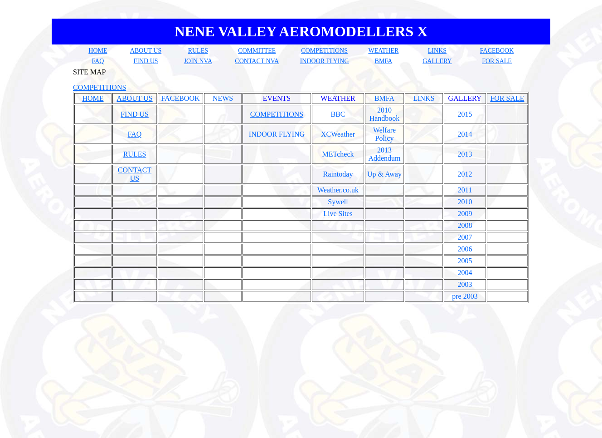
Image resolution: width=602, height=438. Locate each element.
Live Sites (337, 213)
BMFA (384, 61)
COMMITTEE (257, 50)
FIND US (146, 61)
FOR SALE (497, 61)
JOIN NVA (198, 61)
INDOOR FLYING (324, 61)
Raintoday (338, 174)
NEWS (223, 98)
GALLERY (437, 61)
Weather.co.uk (338, 190)
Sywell (338, 202)
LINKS (437, 50)
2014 (465, 134)
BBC (337, 114)
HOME (97, 50)
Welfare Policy (384, 134)
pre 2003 (464, 296)
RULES (198, 50)
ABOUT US (145, 50)
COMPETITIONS (324, 50)
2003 (465, 284)
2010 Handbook (384, 114)
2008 (465, 225)
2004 (465, 272)
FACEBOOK (497, 50)
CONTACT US (134, 174)
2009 (465, 213)
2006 (465, 249)
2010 (465, 202)
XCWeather (338, 134)
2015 (465, 114)
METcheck (338, 154)
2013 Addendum (384, 154)
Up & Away (384, 174)
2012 (465, 174)
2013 (465, 154)
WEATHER (383, 50)
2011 (465, 190)
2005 (465, 261)
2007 (465, 237)
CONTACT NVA (257, 61)
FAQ (98, 61)
